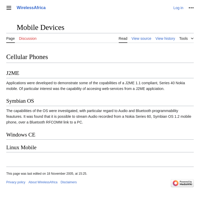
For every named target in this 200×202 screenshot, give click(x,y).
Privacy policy (15, 182)
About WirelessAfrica (42, 182)
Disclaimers (69, 182)
